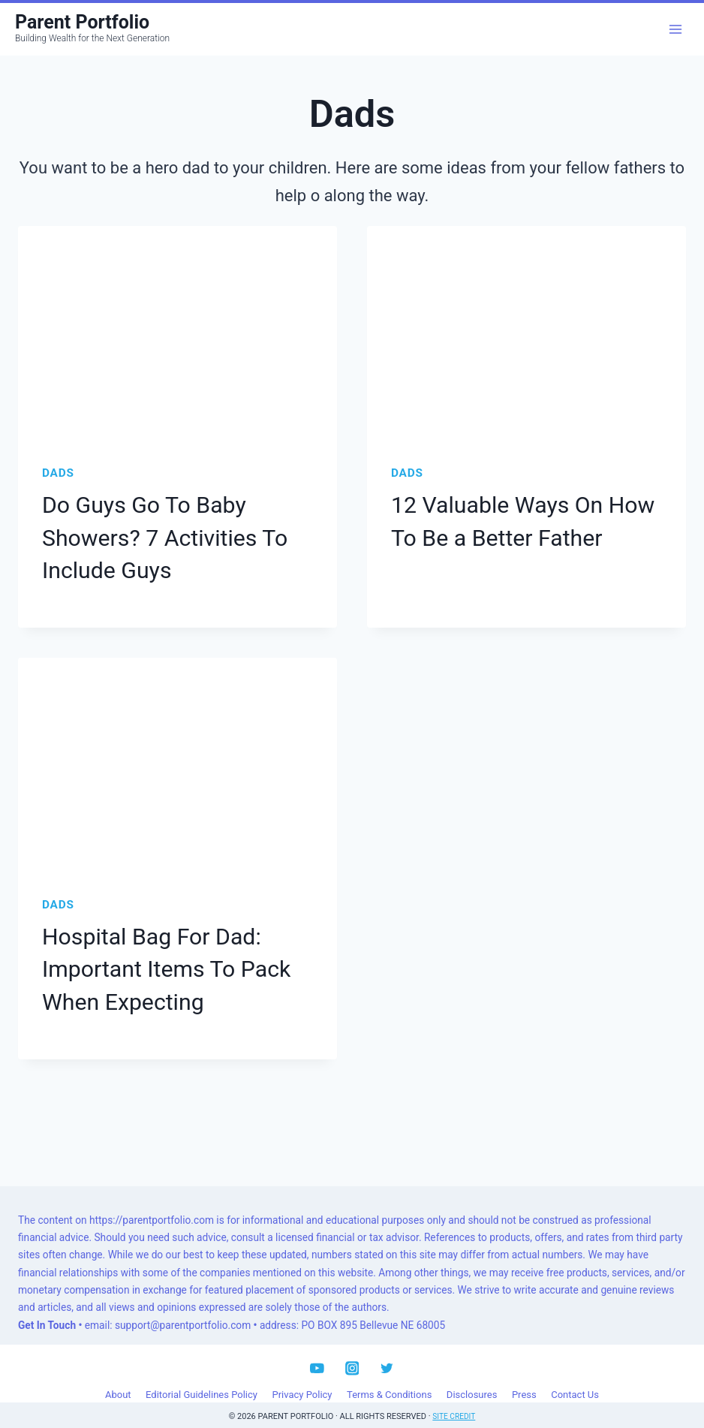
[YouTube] (317, 1350)
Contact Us (575, 1377)
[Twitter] (387, 1350)
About (118, 1377)
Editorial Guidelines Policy (201, 1377)
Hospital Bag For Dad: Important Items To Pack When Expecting (155, 956)
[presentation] (177, 332)
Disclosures (472, 1377)
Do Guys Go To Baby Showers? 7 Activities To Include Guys (154, 533)
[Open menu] (675, 29)
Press (524, 1377)
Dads (58, 473)
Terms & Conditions (389, 1377)
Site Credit (454, 1398)
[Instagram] (352, 1350)
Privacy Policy (302, 1377)
